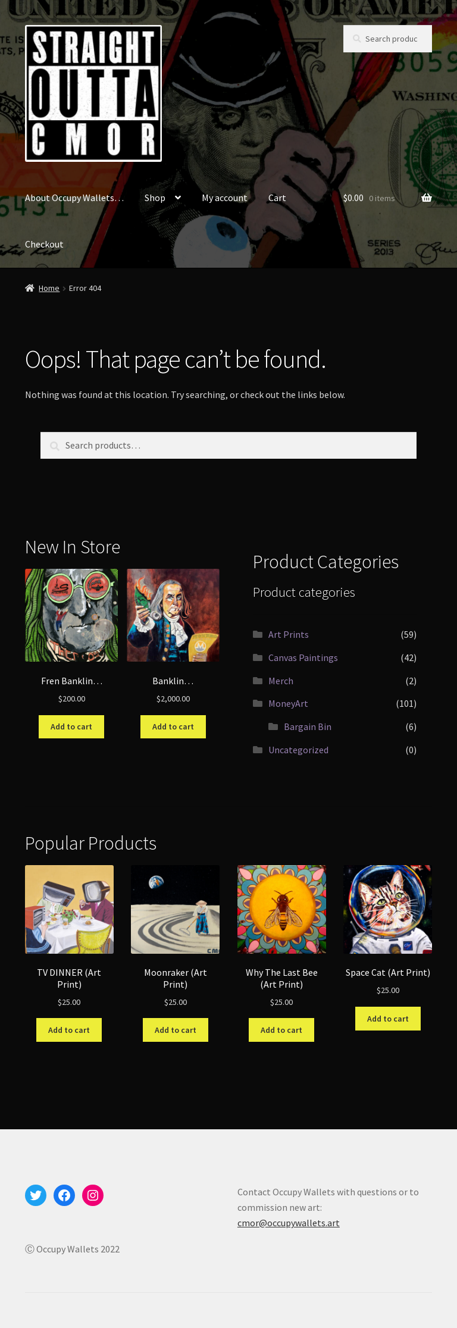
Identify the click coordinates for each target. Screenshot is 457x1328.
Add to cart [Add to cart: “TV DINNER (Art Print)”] (69, 1030)
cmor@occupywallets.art (288, 1223)
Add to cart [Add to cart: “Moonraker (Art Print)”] (175, 1030)
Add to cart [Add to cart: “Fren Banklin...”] (71, 726)
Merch (280, 681)
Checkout (44, 244)
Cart (277, 197)
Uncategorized (298, 750)
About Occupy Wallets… (74, 197)
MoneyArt (288, 703)
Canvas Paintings (303, 657)
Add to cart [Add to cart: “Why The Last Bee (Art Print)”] (281, 1030)
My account (225, 197)
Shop (155, 197)
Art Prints (288, 634)
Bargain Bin (307, 726)
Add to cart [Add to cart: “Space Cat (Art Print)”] (388, 1018)
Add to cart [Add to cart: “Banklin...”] (173, 726)
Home (49, 288)
